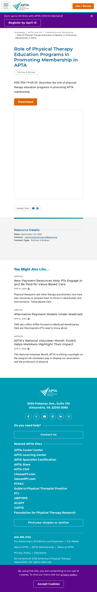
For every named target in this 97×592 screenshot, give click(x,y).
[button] (26, 72)
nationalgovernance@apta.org (41, 237)
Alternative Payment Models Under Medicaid (48, 314)
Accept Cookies (49, 584)
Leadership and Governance (59, 32)
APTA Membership (43, 547)
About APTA (21, 547)
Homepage (19, 32)
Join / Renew (79, 6)
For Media (73, 541)
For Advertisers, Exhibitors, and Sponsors (39, 541)
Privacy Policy (22, 553)
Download (25, 101)
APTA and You (35, 32)
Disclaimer (40, 553)
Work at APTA (65, 547)
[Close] (92, 16)
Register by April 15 (22, 22)
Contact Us (48, 434)
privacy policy (69, 574)
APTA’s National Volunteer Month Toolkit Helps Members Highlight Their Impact (45, 342)
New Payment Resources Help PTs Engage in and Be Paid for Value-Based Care (48, 282)
